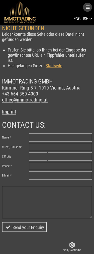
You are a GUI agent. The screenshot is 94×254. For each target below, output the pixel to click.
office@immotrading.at (25, 100)
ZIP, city (6, 156)
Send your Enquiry (28, 227)
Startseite (54, 65)
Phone (6, 166)
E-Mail (5, 175)
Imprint (9, 112)
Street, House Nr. (12, 147)
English (83, 18)
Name (5, 137)
